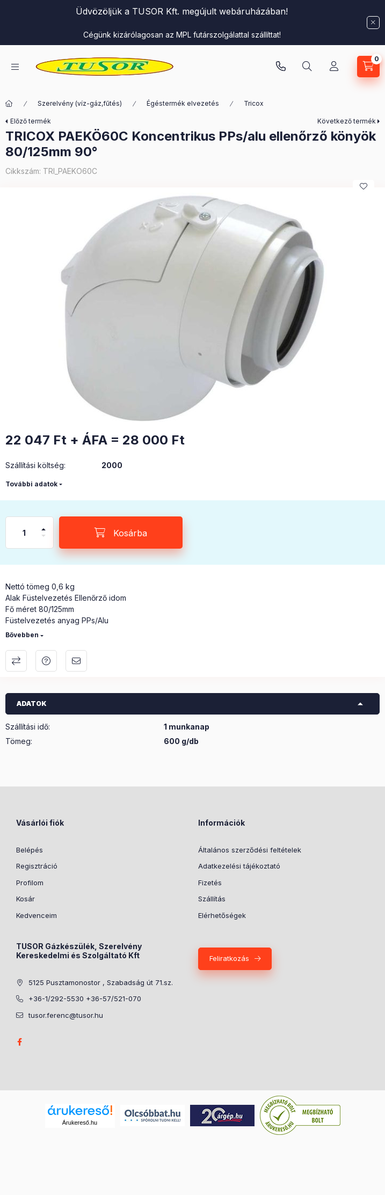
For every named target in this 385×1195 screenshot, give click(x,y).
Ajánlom (76, 661)
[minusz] (43, 540)
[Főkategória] (9, 103)
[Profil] (334, 66)
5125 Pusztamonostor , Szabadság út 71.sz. (100, 982)
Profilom (29, 882)
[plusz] (43, 525)
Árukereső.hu (79, 1122)
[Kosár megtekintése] (368, 66)
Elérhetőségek (222, 915)
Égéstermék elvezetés (183, 103)
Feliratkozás (229, 958)
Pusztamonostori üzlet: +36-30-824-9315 (281, 66)
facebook (19, 1042)
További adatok (31, 484)
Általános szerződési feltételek (249, 850)
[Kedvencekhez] (363, 186)
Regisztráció (36, 866)
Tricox (254, 103)
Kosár (25, 898)
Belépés (29, 850)
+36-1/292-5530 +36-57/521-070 (84, 998)
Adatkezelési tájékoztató (239, 866)
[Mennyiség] (24, 532)
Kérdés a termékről (46, 661)
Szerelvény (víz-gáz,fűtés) (80, 103)
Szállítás (212, 898)
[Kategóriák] (15, 67)
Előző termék (30, 121)
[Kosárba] (121, 532)
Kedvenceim (36, 915)
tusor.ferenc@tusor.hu (65, 1015)
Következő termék (346, 121)
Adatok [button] (32, 703)
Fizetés (210, 882)
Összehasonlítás (16, 661)
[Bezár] (373, 22)
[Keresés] (307, 66)
